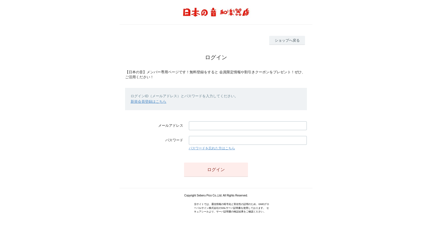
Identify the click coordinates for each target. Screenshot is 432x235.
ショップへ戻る (287, 40)
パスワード (174, 140)
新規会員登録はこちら (148, 101)
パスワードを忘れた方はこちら (212, 148)
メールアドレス (170, 125)
